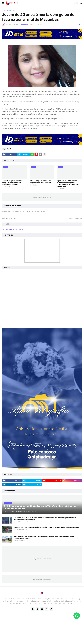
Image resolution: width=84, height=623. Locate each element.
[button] (3, 3)
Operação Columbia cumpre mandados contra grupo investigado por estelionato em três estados (68, 183)
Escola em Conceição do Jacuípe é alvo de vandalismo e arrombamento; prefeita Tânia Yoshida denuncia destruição (45, 518)
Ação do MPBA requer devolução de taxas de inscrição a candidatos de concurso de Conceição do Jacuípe (44, 537)
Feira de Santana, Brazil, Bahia (12, 229)
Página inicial (6, 10)
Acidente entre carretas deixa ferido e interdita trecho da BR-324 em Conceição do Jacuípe (46, 527)
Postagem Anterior (9, 218)
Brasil (14, 10)
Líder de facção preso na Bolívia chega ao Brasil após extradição (41, 181)
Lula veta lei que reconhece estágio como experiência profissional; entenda (12, 182)
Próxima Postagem (74, 218)
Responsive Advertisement (42, 197)
